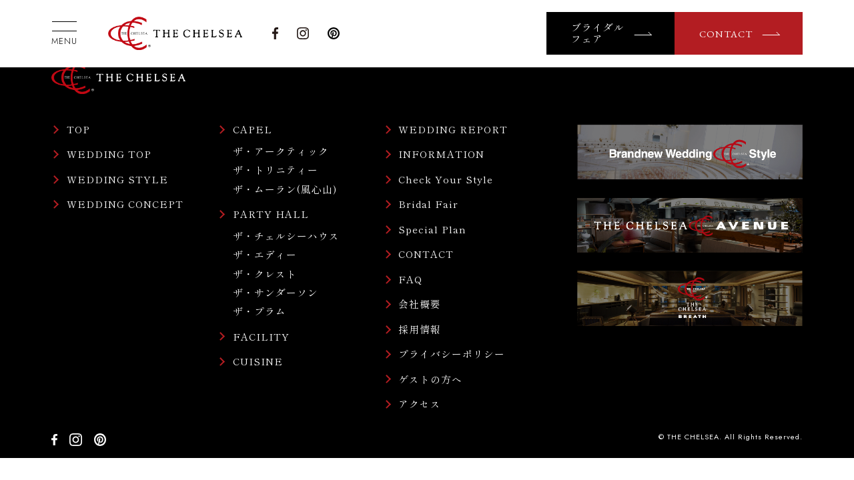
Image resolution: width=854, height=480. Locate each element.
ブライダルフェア (597, 33)
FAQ (410, 280)
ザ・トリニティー (275, 170)
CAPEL (252, 130)
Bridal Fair (428, 204)
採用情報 (419, 330)
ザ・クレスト (265, 274)
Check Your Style (445, 180)
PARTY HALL (271, 214)
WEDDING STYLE (117, 180)
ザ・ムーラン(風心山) (285, 189)
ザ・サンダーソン (275, 292)
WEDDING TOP (109, 154)
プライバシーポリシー (451, 354)
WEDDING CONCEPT (125, 204)
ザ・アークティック (281, 151)
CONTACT (726, 33)
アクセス (419, 404)
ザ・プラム (259, 311)
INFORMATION (441, 154)
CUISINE (258, 362)
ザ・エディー (265, 254)
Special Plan (432, 230)
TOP (78, 130)
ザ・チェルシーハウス (286, 236)
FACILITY (261, 337)
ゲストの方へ (430, 380)
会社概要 (419, 304)
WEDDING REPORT (453, 130)
